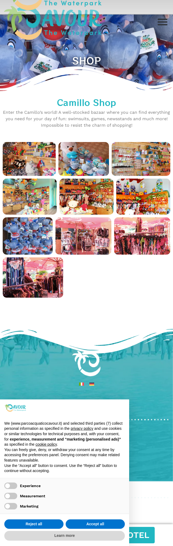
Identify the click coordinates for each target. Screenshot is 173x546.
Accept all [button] (95, 524)
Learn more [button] (64, 535)
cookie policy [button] (46, 444)
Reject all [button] (34, 524)
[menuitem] (81, 384)
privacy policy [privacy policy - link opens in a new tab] (82, 428)
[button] (162, 22)
